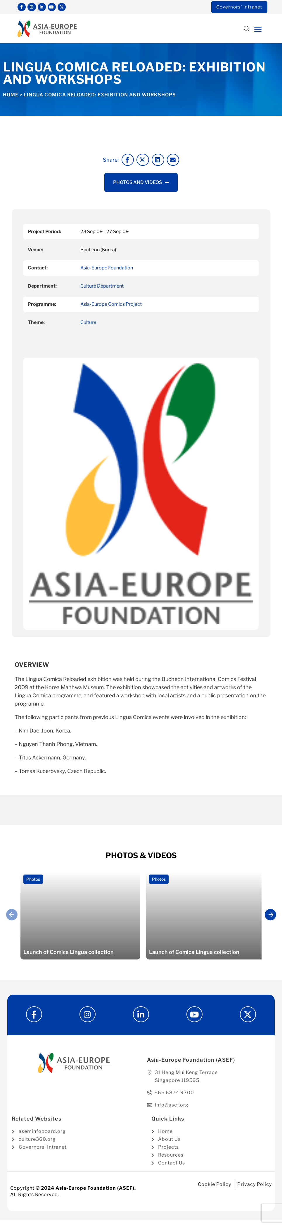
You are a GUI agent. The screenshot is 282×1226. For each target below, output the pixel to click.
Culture (88, 323)
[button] (246, 30)
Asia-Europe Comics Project (111, 305)
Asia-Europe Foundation (106, 269)
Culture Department (102, 287)
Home (10, 96)
